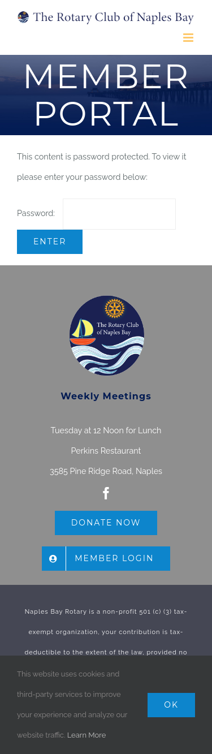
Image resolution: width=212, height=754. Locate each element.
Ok (171, 705)
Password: (96, 213)
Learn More (86, 735)
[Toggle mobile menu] (189, 38)
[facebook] (106, 493)
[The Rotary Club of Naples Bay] (106, 297)
